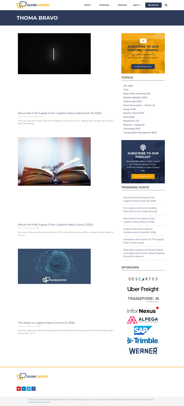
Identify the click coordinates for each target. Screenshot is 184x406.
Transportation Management (137, 132)
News (126, 117)
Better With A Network (134, 93)
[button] (166, 5)
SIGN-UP (154, 5)
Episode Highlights (132, 97)
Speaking (122, 5)
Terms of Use (33, 402)
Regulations (129, 120)
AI (124, 89)
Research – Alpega (132, 124)
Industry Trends (131, 113)
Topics (88, 5)
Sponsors (105, 5)
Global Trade (129, 101)
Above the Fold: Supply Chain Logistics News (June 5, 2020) (55, 224)
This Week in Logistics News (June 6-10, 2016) (46, 322)
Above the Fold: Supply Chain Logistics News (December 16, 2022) (59, 113)
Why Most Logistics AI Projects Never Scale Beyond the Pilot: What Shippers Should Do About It (144, 253)
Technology (129, 128)
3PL (125, 85)
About (137, 5)
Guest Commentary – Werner (137, 105)
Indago (126, 109)
